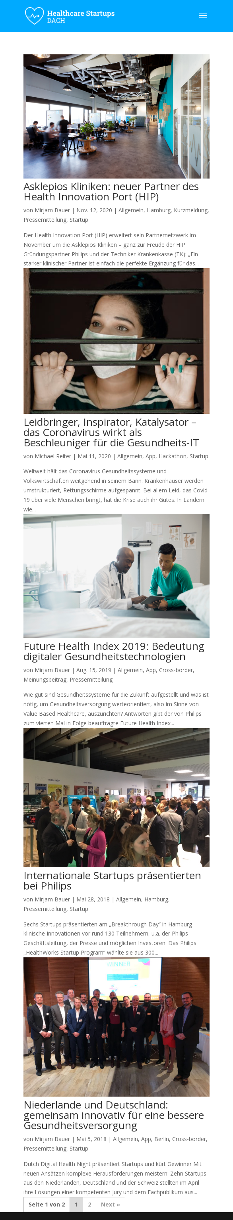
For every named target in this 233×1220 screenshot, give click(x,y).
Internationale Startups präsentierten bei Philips (112, 880)
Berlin (161, 1139)
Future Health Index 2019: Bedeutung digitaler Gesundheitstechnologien (113, 651)
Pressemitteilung (44, 219)
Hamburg (159, 210)
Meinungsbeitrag (44, 679)
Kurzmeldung (191, 210)
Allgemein (131, 210)
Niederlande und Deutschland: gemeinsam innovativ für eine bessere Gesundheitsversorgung (113, 1114)
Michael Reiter (53, 456)
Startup (79, 219)
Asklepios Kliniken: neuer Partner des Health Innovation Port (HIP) (111, 191)
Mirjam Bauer (52, 210)
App (150, 456)
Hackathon (172, 456)
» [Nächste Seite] (118, 1204)
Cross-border (176, 670)
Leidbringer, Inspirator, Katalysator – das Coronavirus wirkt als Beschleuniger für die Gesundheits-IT (111, 432)
